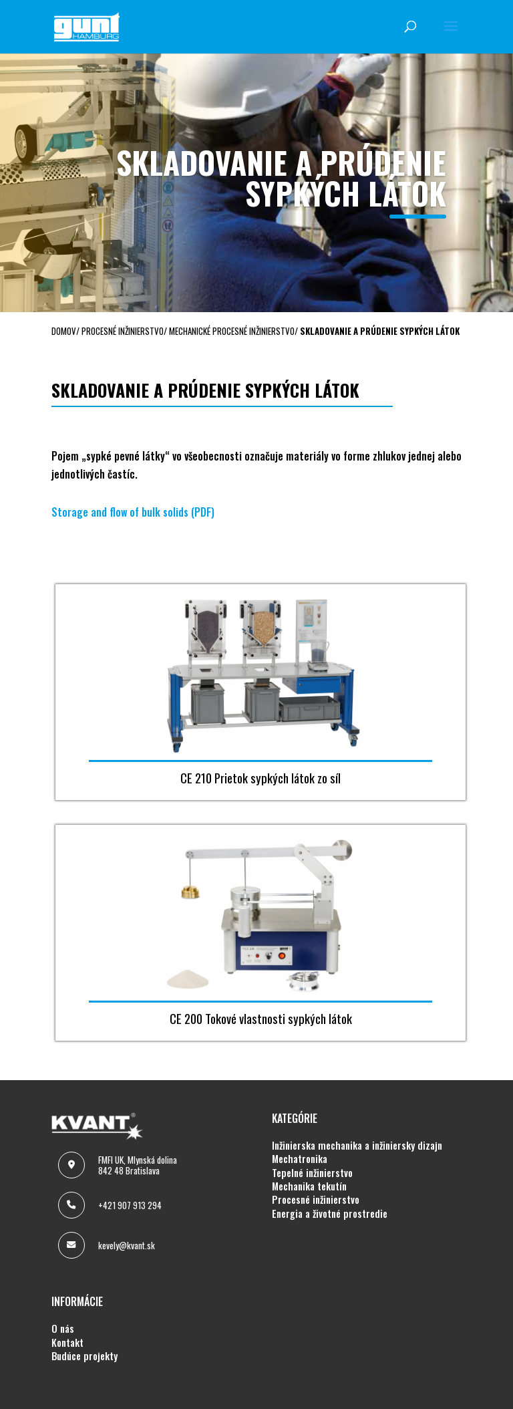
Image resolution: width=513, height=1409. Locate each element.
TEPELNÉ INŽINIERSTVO (312, 1173)
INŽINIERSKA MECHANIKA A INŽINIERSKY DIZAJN (357, 1146)
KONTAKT (67, 1343)
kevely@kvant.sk (126, 1245)
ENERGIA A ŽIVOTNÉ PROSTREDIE (329, 1214)
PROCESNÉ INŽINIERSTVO (315, 1200)
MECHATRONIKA (299, 1159)
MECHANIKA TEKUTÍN (309, 1186)
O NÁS (62, 1329)
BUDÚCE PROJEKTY (84, 1356)
